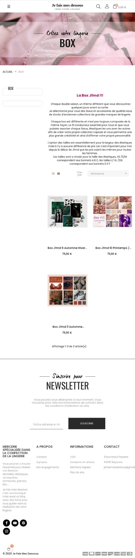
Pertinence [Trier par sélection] (109, 173)
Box (11, 88)
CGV (73, 457)
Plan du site (77, 472)
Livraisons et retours (82, 462)
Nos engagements (47, 467)
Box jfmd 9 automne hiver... (67, 248)
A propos (41, 462)
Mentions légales (80, 467)
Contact (41, 457)
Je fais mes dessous (68, 6)
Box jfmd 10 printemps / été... (112, 248)
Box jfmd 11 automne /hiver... (67, 327)
